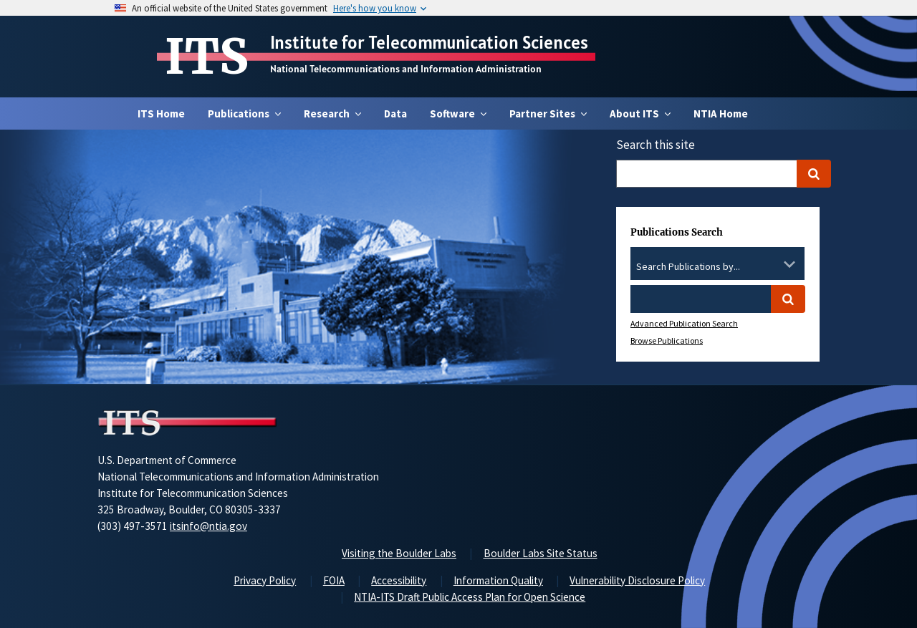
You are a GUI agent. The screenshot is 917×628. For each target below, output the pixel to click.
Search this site (655, 145)
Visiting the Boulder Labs (399, 553)
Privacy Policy (265, 580)
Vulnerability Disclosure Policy (637, 580)
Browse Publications (666, 340)
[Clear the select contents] (771, 264)
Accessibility (398, 580)
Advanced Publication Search (684, 323)
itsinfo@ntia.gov (208, 526)
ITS (207, 56)
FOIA (334, 580)
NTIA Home (720, 113)
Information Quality (498, 580)
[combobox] (717, 267)
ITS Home (161, 113)
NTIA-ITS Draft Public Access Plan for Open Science (469, 597)
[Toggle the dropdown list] (789, 264)
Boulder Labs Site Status (540, 553)
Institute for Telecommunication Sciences (429, 42)
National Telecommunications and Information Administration (406, 68)
